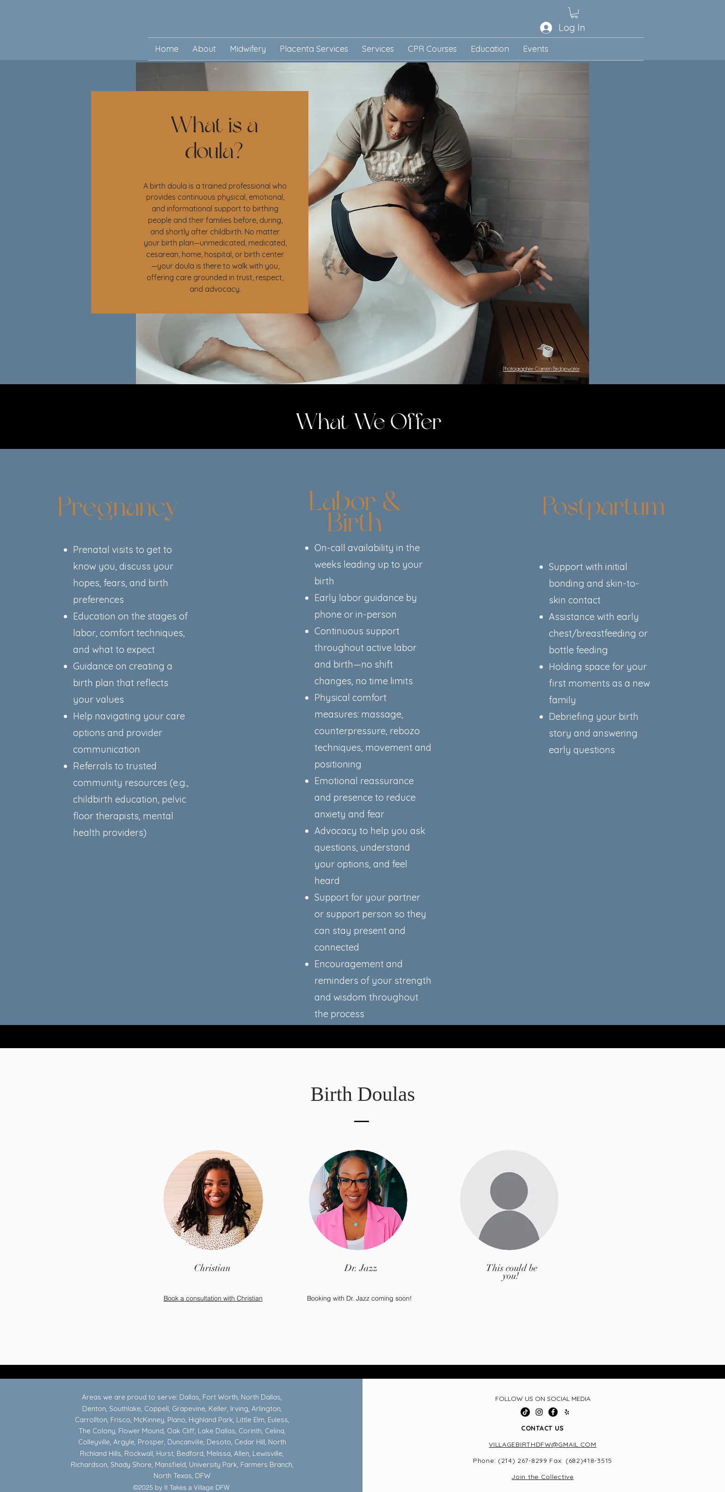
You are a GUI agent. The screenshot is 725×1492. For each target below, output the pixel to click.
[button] (574, 12)
